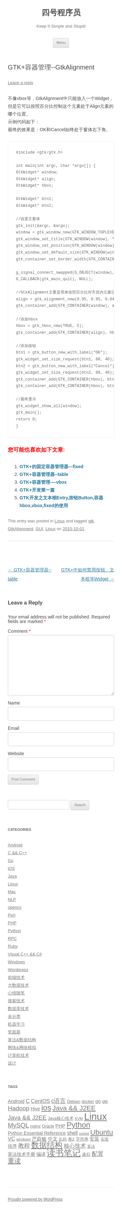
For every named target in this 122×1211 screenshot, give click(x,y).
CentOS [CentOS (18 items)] (40, 1101)
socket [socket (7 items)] (84, 1133)
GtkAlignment (20, 528)
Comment (19, 631)
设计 (12, 1063)
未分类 (14, 1016)
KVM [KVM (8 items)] (79, 1118)
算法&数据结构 (22, 1039)
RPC (12, 938)
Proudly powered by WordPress (35, 1199)
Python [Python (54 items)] (78, 1125)
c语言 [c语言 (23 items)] (58, 1101)
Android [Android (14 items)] (16, 1101)
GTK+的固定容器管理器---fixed (51, 466)
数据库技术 (18, 1008)
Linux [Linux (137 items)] (95, 1116)
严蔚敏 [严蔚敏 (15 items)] (39, 1139)
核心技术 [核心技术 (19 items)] (75, 1146)
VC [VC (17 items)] (11, 1139)
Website (16, 753)
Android (15, 845)
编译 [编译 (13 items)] (41, 1154)
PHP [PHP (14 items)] (60, 1126)
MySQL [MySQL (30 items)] (18, 1125)
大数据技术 (18, 985)
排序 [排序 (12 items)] (12, 1146)
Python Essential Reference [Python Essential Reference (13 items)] (37, 1133)
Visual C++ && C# (25, 954)
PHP (12, 922)
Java (12, 876)
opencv (14, 907)
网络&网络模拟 (22, 1047)
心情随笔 (16, 993)
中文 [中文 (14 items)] (53, 1139)
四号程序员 (61, 12)
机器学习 (16, 1024)
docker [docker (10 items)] (88, 1101)
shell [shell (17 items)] (72, 1133)
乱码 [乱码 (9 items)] (63, 1139)
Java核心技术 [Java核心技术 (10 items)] (61, 1118)
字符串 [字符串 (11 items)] (82, 1139)
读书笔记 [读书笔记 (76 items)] (64, 1152)
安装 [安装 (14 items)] (94, 1139)
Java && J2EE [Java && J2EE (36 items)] (74, 1108)
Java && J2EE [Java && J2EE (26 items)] (27, 1117)
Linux (60, 520)
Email (13, 728)
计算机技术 (18, 1055)
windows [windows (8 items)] (23, 1139)
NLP (12, 899)
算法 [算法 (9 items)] (91, 1146)
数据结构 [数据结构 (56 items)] (46, 1145)
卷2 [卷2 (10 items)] (71, 1139)
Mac (12, 891)
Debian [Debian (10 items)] (73, 1101)
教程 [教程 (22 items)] (24, 1145)
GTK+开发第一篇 (37, 490)
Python (14, 930)
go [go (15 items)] (98, 1101)
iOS (11, 868)
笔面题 (14, 1032)
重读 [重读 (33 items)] (14, 1160)
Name (14, 702)
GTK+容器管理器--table (44, 474)
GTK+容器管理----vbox (43, 482)
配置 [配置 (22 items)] (97, 1154)
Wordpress (18, 969)
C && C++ (17, 852)
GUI (39, 528)
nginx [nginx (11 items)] (35, 1126)
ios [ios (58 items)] (46, 1107)
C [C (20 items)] (28, 1101)
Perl (11, 915)
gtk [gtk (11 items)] (105, 1101)
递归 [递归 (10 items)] (86, 1154)
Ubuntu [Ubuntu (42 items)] (101, 1132)
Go (10, 860)
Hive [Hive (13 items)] (35, 1108)
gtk (91, 520)
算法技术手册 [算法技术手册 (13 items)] (21, 1154)
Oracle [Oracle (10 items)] (48, 1126)
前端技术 (16, 977)
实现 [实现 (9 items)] (104, 1139)
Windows (16, 961)
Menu (61, 42)
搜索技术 (16, 1000)
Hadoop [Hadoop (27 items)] (18, 1108)
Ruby (13, 946)
